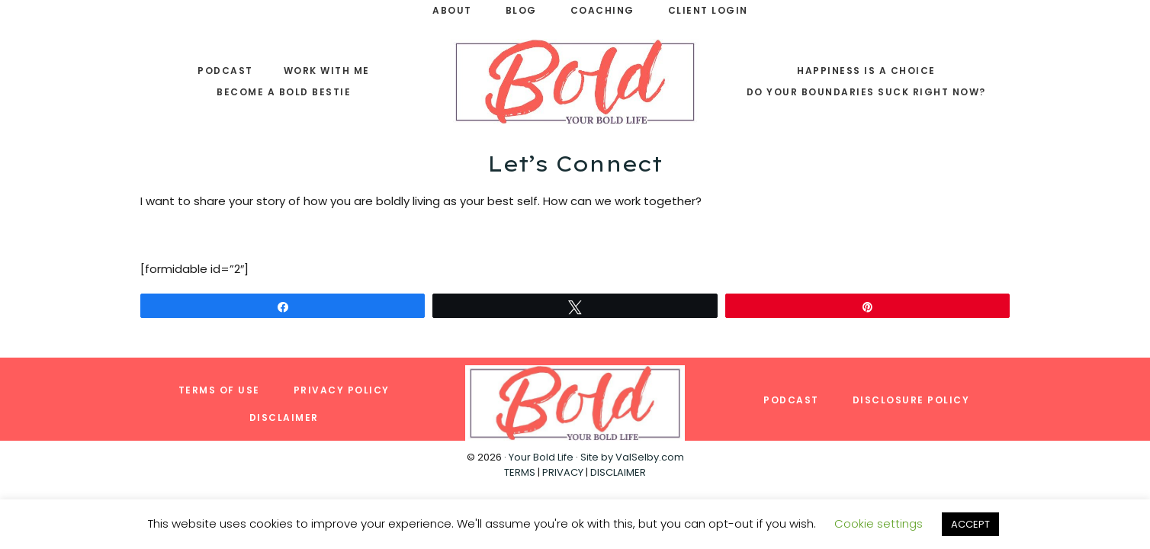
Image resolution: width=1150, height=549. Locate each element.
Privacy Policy (342, 390)
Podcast (791, 399)
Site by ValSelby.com (632, 457)
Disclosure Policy (911, 399)
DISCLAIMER (618, 472)
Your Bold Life (541, 457)
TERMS (519, 472)
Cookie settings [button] (878, 523)
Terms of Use (219, 390)
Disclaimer (284, 417)
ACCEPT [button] (970, 524)
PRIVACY (562, 472)
